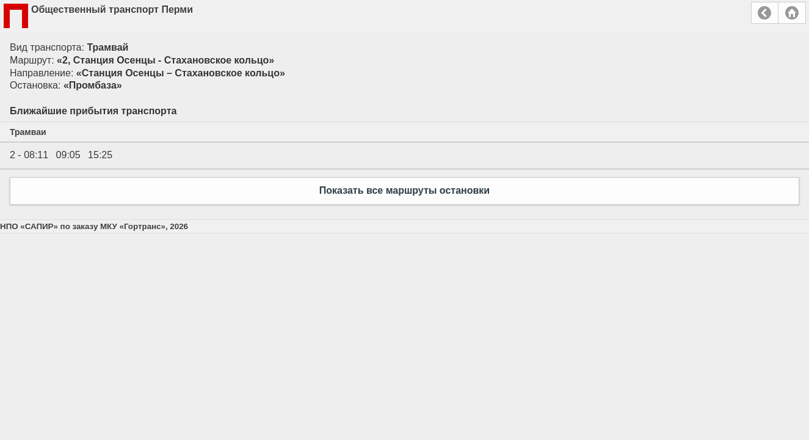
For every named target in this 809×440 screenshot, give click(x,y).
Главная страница (792, 13)
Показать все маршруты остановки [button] (404, 190)
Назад (764, 13)
